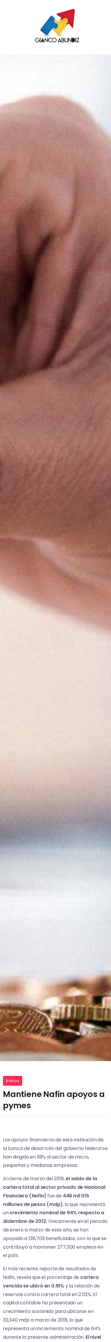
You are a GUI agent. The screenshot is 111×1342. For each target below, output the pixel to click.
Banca (12, 1080)
